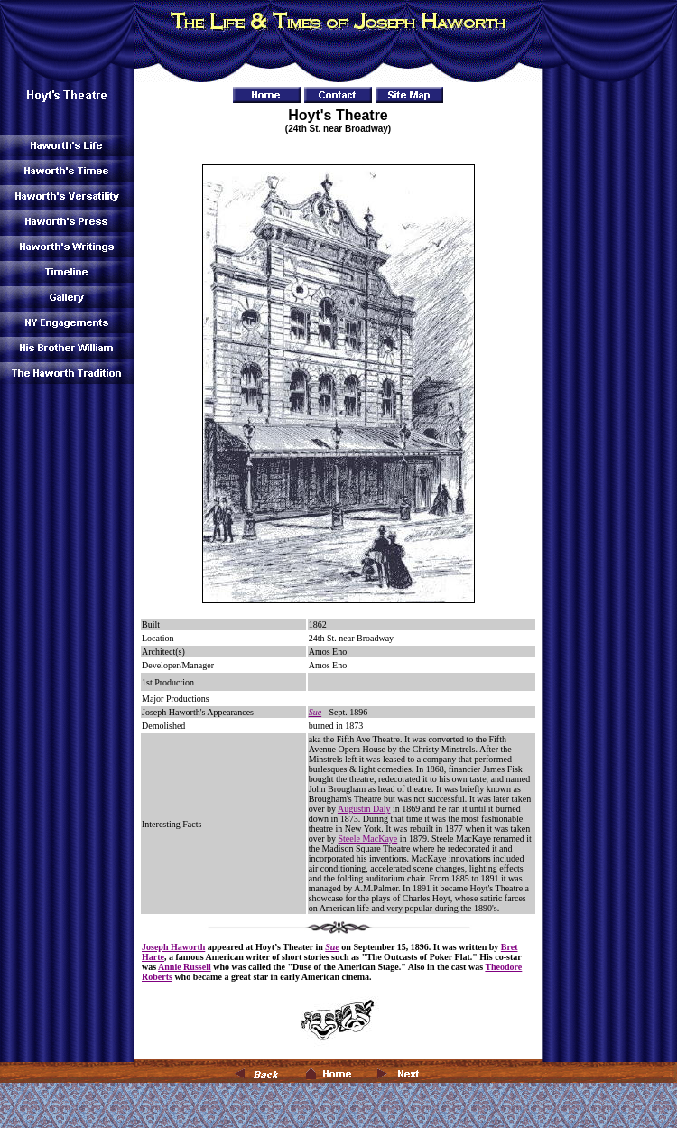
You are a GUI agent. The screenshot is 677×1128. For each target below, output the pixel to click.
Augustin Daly (364, 809)
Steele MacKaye (367, 839)
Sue (315, 712)
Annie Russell (184, 967)
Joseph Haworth (173, 947)
